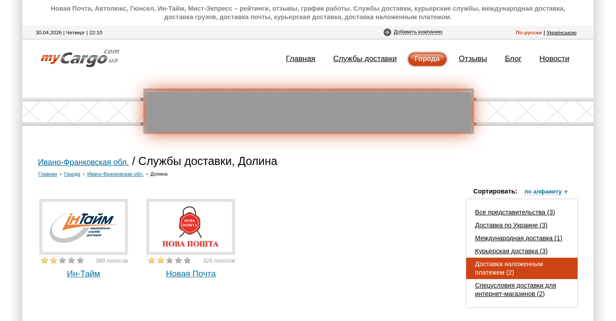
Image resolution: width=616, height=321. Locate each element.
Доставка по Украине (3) (511, 225)
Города (427, 58)
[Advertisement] (308, 112)
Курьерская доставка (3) (511, 251)
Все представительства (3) (515, 212)
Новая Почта (191, 273)
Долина (158, 174)
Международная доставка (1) (518, 238)
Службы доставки (365, 58)
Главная (300, 58)
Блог (513, 58)
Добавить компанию (418, 31)
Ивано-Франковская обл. (83, 162)
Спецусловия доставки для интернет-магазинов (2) (515, 289)
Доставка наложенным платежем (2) (509, 268)
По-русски (529, 32)
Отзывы (473, 58)
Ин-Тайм (83, 273)
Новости (554, 58)
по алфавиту (543, 191)
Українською (561, 32)
